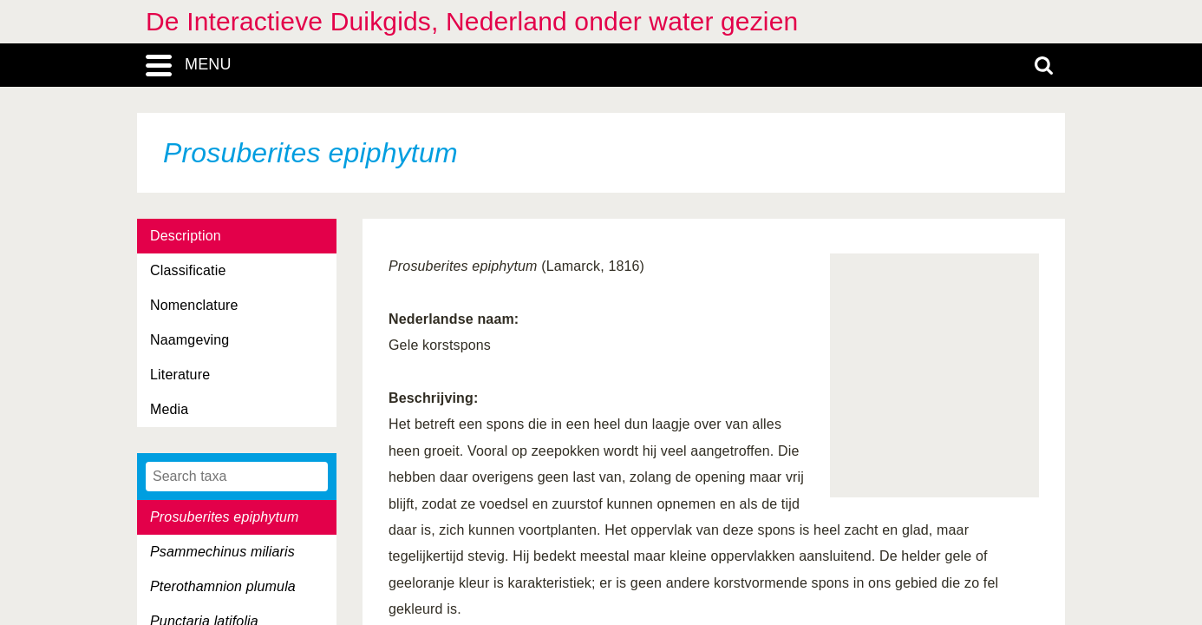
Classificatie (187, 270)
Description (185, 235)
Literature (180, 374)
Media (169, 409)
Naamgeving (189, 339)
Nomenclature (194, 305)
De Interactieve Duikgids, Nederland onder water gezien (472, 21)
